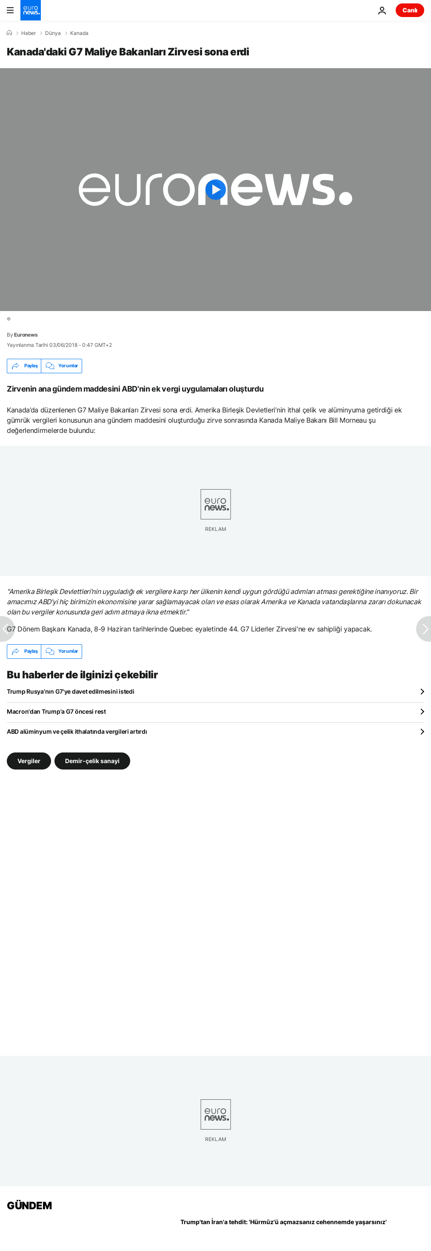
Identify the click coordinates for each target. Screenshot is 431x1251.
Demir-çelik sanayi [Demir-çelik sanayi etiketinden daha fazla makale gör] (92, 760)
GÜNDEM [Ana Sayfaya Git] (29, 1205)
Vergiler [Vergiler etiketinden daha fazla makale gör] (28, 760)
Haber (28, 33)
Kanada (79, 33)
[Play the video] (215, 189)
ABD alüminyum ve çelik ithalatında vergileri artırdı (77, 731)
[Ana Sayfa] (9, 33)
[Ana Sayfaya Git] (30, 10)
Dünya (53, 33)
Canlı (409, 10)
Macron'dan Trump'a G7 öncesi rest (56, 711)
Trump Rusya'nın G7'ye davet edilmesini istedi (70, 691)
